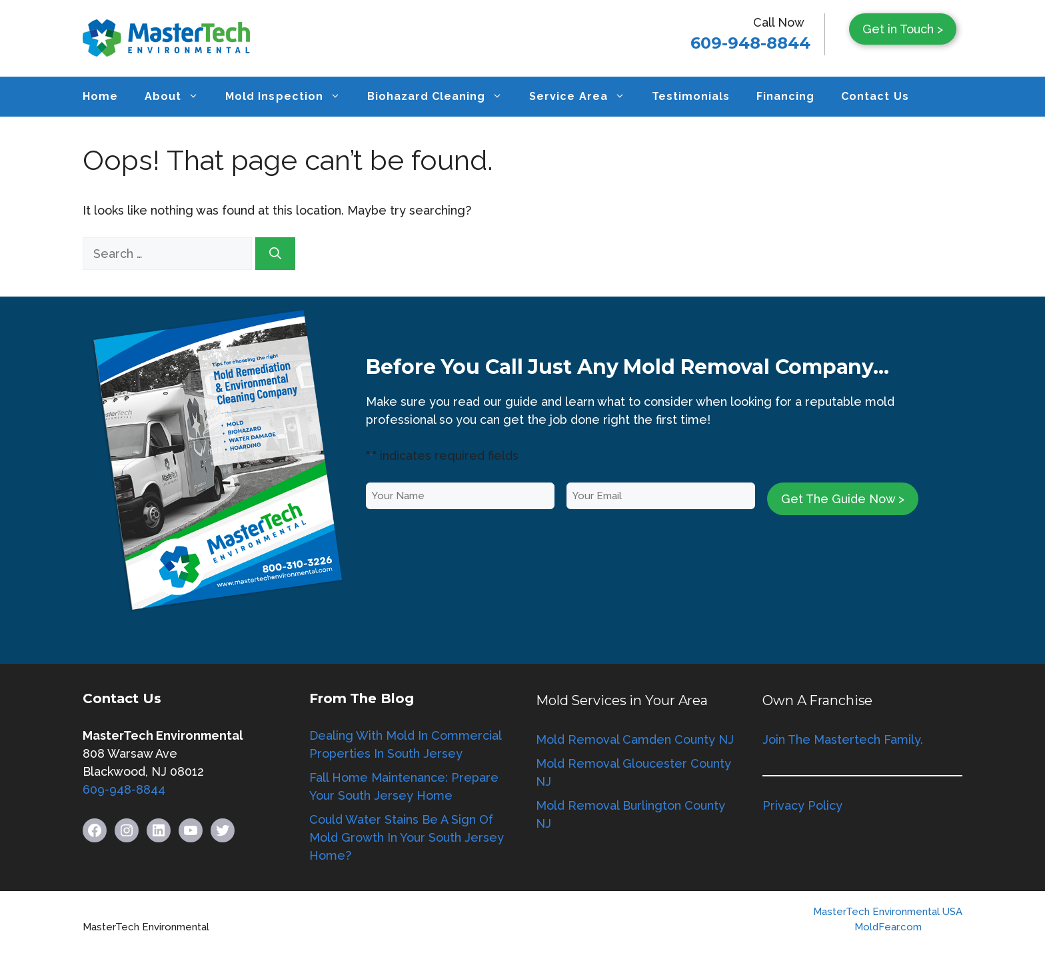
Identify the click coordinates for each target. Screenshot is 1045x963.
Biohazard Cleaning (442, 97)
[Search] (275, 253)
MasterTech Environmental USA (887, 912)
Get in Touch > (902, 29)
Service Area (583, 97)
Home (100, 96)
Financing (785, 96)
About (178, 97)
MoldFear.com (888, 927)
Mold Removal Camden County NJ (635, 739)
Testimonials (691, 96)
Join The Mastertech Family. (842, 739)
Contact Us (874, 96)
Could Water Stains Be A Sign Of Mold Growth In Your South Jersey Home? (406, 837)
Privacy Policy (802, 805)
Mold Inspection (289, 97)
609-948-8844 (750, 43)
